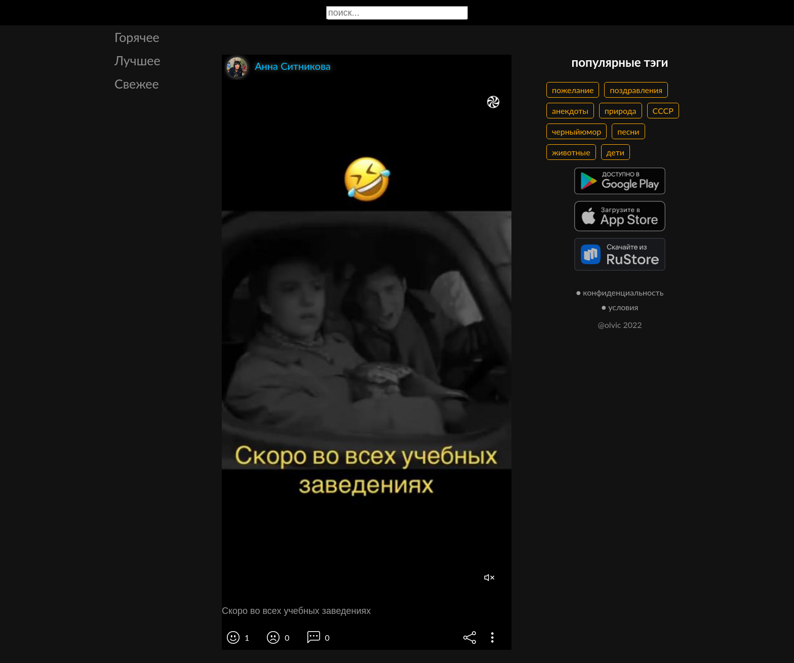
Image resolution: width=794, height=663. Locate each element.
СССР (663, 110)
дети (615, 152)
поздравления (636, 90)
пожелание (572, 90)
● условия (620, 307)
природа (621, 110)
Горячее (137, 37)
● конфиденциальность (620, 292)
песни (628, 131)
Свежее (136, 83)
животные (571, 152)
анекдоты (570, 110)
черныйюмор (576, 131)
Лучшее (137, 60)
